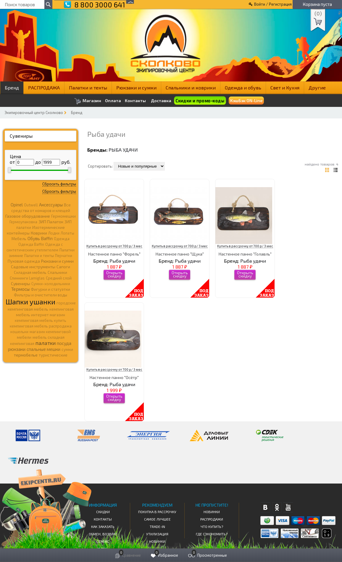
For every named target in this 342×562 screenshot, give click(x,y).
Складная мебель (30, 272)
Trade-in (157, 526)
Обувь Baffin (40, 238)
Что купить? (212, 526)
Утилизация (157, 534)
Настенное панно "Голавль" (245, 253)
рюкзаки (16, 349)
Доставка (161, 100)
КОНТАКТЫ (103, 519)
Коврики (39, 232)
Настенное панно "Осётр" (114, 377)
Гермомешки (63, 216)
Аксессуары (51, 204)
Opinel (17, 204)
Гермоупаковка (23, 221)
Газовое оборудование (27, 216)
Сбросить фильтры (59, 184)
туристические (53, 355)
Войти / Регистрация (273, 4)
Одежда (62, 238)
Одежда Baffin (31, 244)
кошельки (19, 331)
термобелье (26, 354)
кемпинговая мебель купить (40, 320)
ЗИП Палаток (50, 221)
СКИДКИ (103, 512)
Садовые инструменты (33, 266)
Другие (317, 87)
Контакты (135, 101)
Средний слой (59, 278)
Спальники (57, 272)
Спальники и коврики (191, 87)
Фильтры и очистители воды (40, 295)
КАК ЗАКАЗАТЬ (102, 526)
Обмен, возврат (103, 534)
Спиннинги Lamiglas (27, 278)
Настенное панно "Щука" (180, 253)
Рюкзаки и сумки (136, 87)
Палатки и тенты (88, 87)
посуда (64, 343)
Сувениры (21, 136)
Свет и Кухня (284, 87)
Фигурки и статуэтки (50, 289)
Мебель (19, 238)
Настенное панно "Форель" (114, 253)
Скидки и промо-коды (199, 100)
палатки (46, 343)
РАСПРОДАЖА (44, 87)
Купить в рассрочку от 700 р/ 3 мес (114, 246)
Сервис (102, 541)
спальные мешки (43, 349)
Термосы (20, 289)
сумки (67, 349)
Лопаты (67, 233)
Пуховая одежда (24, 261)
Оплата (113, 101)
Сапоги (63, 266)
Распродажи (211, 519)
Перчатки (63, 255)
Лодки (53, 233)
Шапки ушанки (30, 301)
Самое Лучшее (157, 519)
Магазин (87, 101)
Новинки (157, 541)
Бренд (12, 87)
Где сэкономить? (212, 534)
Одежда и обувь (243, 87)
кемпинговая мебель (28, 308)
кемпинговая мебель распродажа (41, 326)
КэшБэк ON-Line (246, 100)
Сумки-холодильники (50, 283)
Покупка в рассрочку (157, 512)
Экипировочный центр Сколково (33, 112)
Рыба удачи (123, 149)
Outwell (31, 205)
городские (66, 303)
